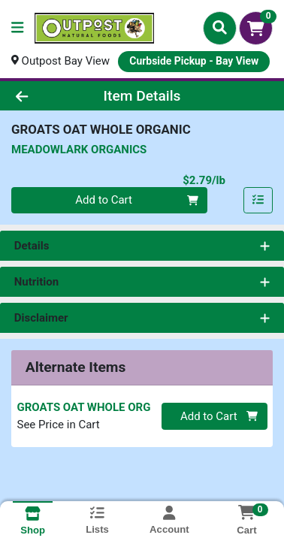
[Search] (220, 27)
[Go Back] (44, 95)
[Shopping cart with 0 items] (256, 28)
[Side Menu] (17, 28)
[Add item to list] (258, 200)
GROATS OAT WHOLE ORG (84, 407)
